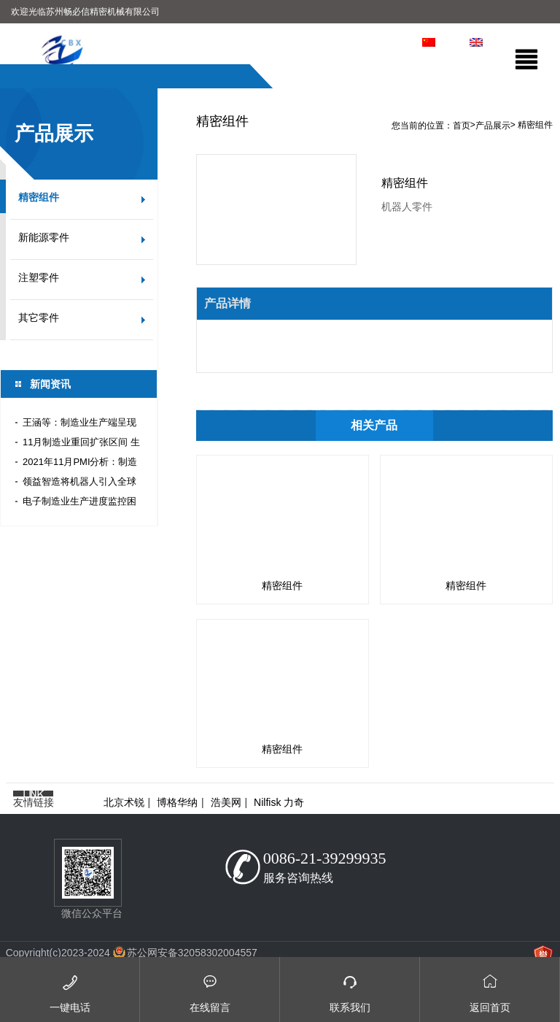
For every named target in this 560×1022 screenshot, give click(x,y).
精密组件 (38, 197)
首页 (461, 125)
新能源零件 (43, 237)
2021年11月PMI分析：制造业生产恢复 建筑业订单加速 (81, 464)
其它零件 (38, 317)
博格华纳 (177, 802)
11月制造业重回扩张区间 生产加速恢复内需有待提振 (81, 444)
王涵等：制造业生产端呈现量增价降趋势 (79, 424)
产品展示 (492, 125)
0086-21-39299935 (324, 858)
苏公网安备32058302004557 (192, 952)
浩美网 (226, 802)
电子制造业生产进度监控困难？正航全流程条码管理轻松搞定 (79, 503)
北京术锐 (124, 802)
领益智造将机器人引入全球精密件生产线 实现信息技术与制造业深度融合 (81, 483)
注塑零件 (38, 277)
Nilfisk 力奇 (279, 802)
